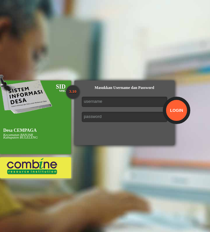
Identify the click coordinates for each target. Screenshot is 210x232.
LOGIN (176, 110)
